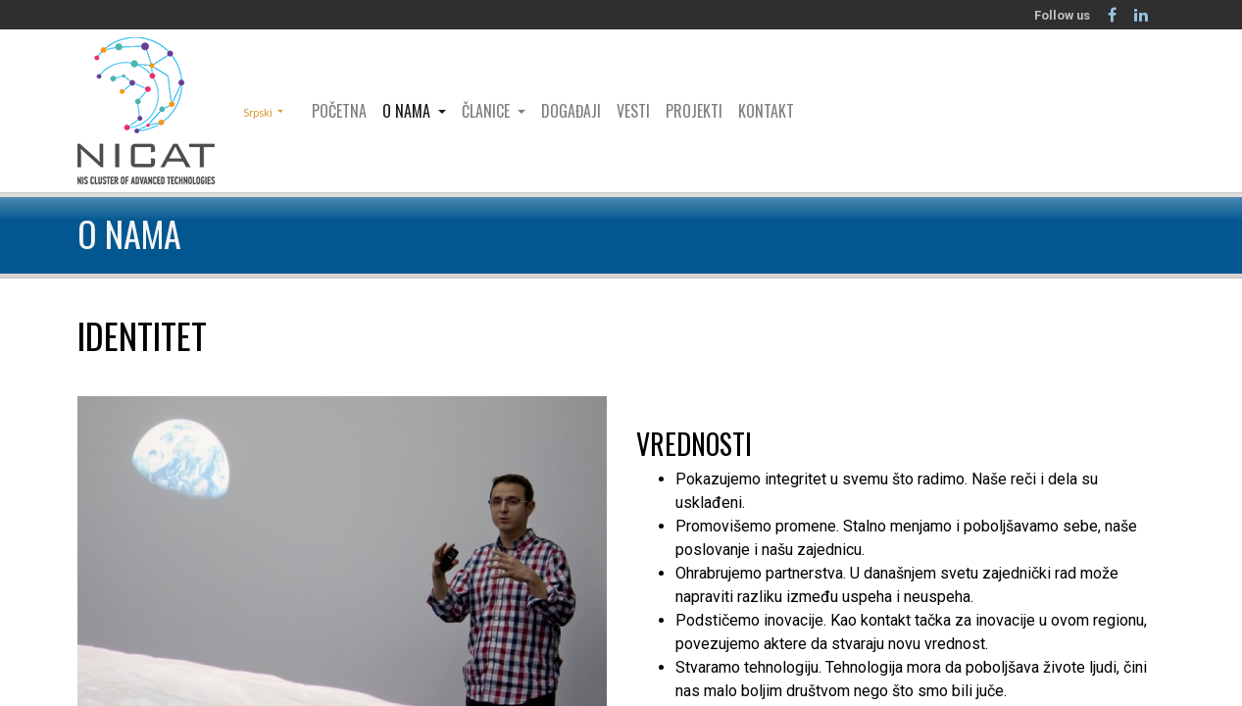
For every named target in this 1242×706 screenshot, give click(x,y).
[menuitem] (339, 110)
